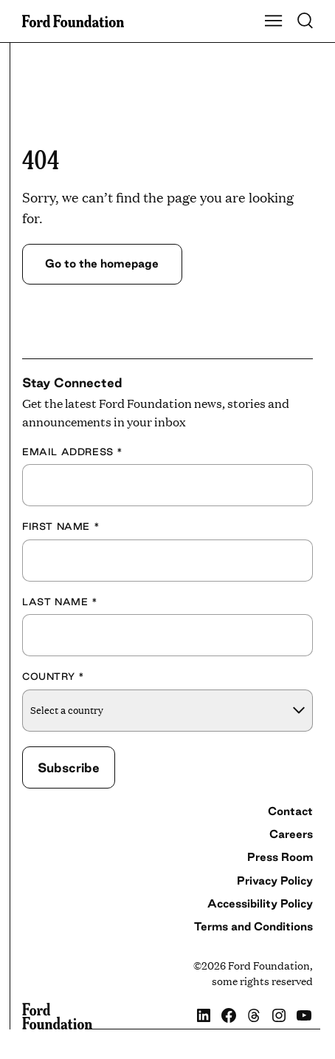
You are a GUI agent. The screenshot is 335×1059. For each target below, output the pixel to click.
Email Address (72, 451)
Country (53, 676)
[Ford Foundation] (57, 1016)
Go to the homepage (102, 263)
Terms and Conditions (253, 926)
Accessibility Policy (260, 903)
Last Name (60, 601)
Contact (290, 811)
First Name (61, 526)
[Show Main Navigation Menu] (273, 21)
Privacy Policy (275, 880)
